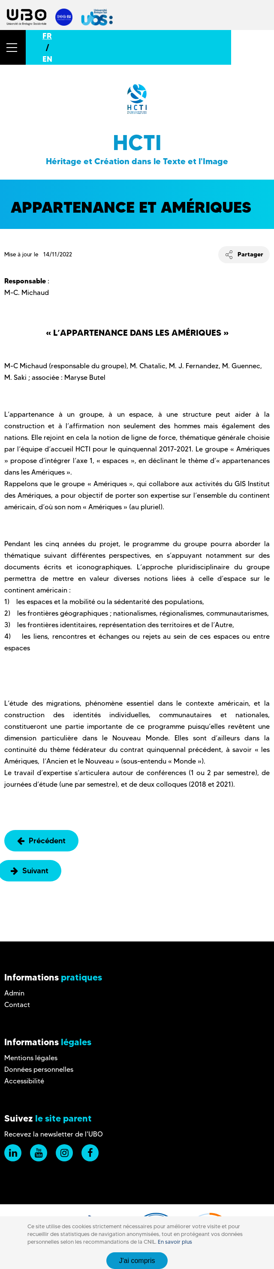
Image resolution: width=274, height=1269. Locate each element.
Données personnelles (38, 1069)
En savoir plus (175, 1242)
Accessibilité (24, 1081)
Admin (14, 993)
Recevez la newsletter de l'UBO (53, 1134)
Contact (17, 1005)
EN (47, 59)
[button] (13, 47)
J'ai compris (137, 1260)
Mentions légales (30, 1058)
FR (47, 36)
